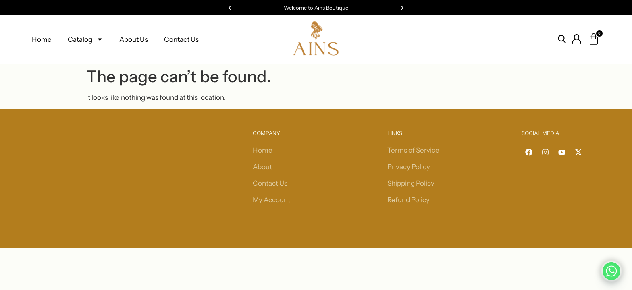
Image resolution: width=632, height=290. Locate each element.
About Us (133, 39)
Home (42, 39)
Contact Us (181, 39)
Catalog (85, 39)
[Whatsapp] (611, 271)
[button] (229, 8)
